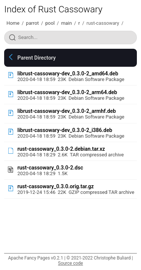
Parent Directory (36, 58)
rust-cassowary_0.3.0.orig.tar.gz (55, 186)
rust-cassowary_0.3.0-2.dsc (50, 168)
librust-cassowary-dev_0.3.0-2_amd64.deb (67, 73)
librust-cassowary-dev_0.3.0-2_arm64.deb (67, 92)
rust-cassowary (102, 23)
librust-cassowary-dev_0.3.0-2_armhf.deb (66, 111)
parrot (32, 23)
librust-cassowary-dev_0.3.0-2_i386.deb (64, 130)
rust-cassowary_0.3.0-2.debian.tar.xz (61, 149)
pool (50, 23)
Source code (70, 263)
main (66, 23)
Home (12, 23)
